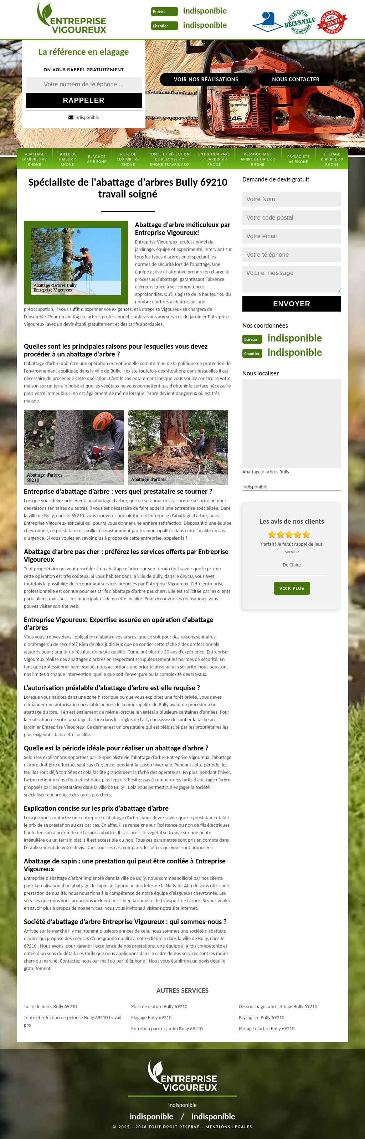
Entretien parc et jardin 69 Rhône (214, 159)
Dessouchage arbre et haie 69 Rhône (258, 159)
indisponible (205, 10)
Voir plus (291, 588)
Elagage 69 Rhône (97, 159)
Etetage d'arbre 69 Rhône (332, 159)
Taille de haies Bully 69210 (50, 1007)
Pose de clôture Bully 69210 (159, 1007)
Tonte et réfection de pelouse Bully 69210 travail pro (73, 1021)
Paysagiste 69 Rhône (298, 159)
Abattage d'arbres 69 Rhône (34, 159)
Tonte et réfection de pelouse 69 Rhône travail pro (169, 159)
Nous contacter (296, 79)
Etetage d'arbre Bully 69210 (267, 1029)
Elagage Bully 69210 (151, 1018)
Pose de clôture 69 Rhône (128, 159)
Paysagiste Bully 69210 (261, 1018)
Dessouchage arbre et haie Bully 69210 (278, 1007)
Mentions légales (228, 1126)
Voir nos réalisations (206, 79)
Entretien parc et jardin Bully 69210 (166, 1029)
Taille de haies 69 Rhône (67, 159)
